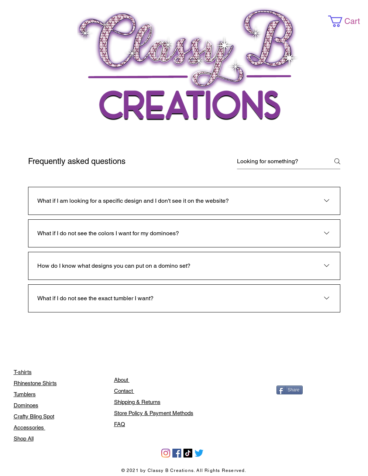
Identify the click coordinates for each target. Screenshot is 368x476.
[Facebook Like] (293, 374)
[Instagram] (165, 453)
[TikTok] (187, 453)
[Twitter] (199, 453)
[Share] (289, 390)
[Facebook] (176, 453)
